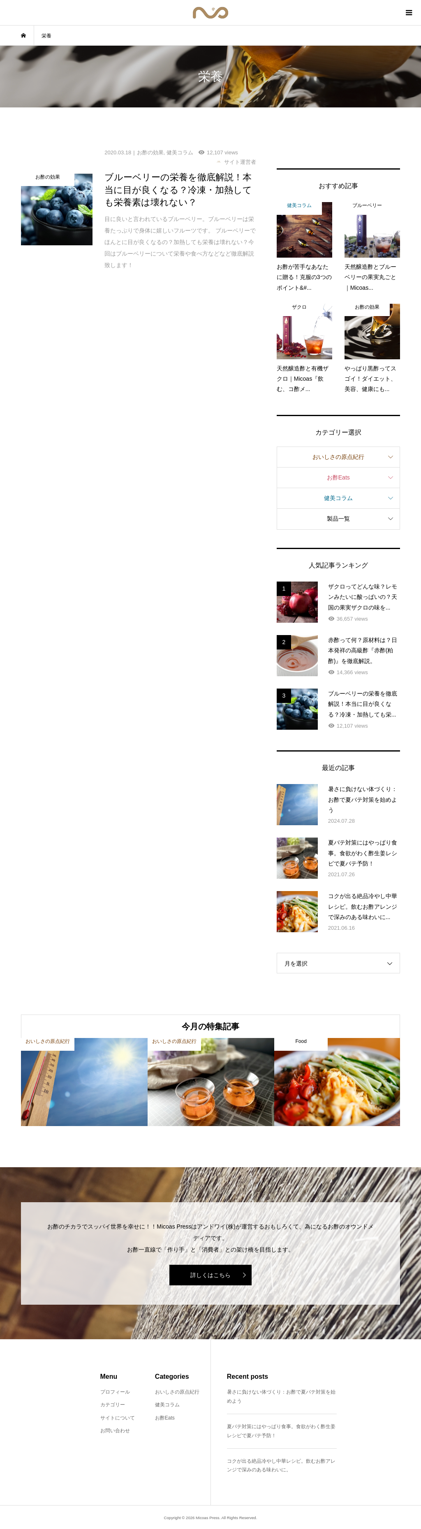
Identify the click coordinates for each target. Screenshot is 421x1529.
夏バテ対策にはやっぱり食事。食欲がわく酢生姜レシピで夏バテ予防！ (281, 1431)
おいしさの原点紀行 (338, 457)
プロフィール (115, 1392)
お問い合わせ (115, 1431)
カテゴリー (112, 1405)
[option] (84, 1082)
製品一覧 (338, 518)
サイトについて (117, 1418)
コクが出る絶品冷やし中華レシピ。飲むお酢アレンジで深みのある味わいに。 (281, 1465)
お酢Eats (338, 477)
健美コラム (338, 498)
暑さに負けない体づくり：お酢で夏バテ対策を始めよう (281, 1396)
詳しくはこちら (210, 1275)
